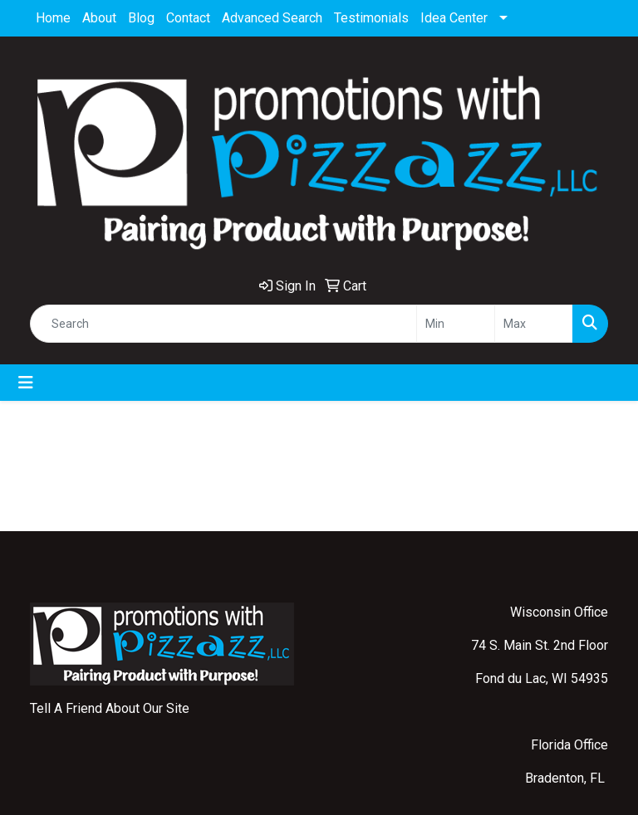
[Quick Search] (223, 324)
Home (53, 18)
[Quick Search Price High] (533, 324)
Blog (141, 18)
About (99, 18)
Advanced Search (272, 18)
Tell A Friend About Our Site (109, 708)
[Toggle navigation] (25, 382)
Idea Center (454, 18)
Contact (188, 18)
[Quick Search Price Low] (455, 324)
